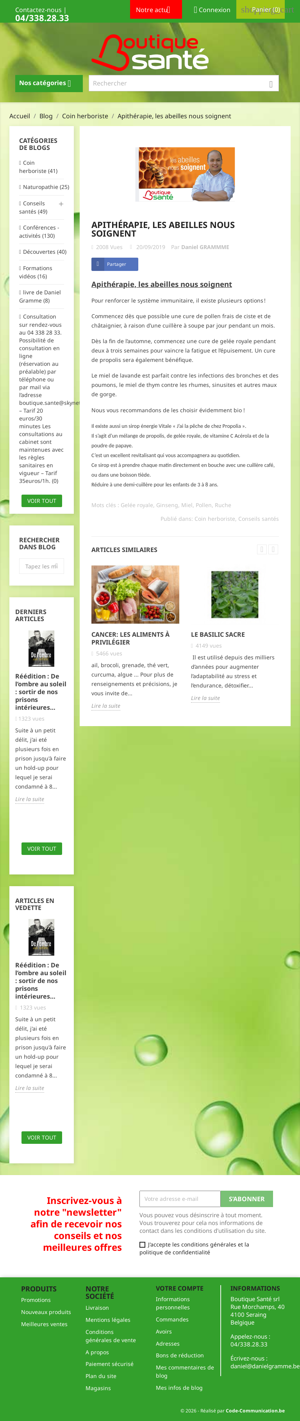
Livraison (97, 1307)
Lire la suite (29, 799)
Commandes (172, 1319)
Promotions (36, 1299)
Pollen (204, 505)
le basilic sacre (218, 634)
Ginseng (167, 505)
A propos (97, 1352)
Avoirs (164, 1331)
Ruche (223, 505)
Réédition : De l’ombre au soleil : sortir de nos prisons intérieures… (40, 692)
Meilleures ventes (44, 1324)
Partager (116, 264)
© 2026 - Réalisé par (232, 1410)
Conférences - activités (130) (39, 231)
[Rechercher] (184, 83)
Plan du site (101, 1376)
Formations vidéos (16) (35, 272)
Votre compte (180, 1288)
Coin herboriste (215, 518)
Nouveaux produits (46, 1312)
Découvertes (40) (43, 251)
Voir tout (41, 500)
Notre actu (156, 10)
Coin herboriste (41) (38, 167)
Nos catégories (48, 83)
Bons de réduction (180, 1355)
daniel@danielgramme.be (265, 1366)
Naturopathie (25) (43, 187)
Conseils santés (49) (33, 207)
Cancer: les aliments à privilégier (130, 638)
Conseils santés (258, 518)
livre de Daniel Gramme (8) (40, 296)
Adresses (168, 1343)
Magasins (98, 1388)
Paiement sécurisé (110, 1364)
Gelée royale (137, 505)
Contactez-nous (38, 9)
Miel (187, 505)
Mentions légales (108, 1319)
